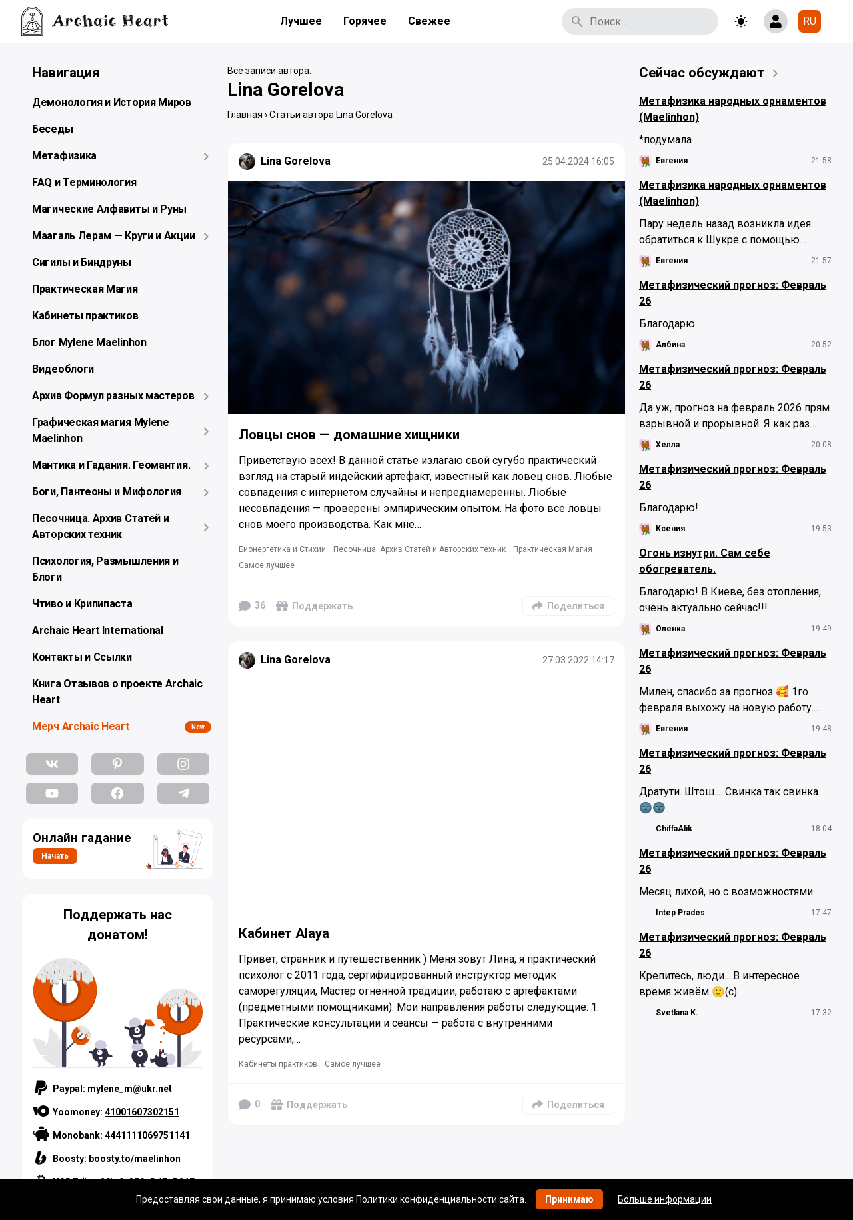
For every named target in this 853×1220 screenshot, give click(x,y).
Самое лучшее (267, 565)
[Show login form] (776, 21)
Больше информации (665, 1199)
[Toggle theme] (741, 21)
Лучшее (301, 21)
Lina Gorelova (296, 161)
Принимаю (569, 1199)
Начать (55, 856)
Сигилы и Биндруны (81, 262)
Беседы (52, 129)
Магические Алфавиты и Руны (109, 209)
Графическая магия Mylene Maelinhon (100, 430)
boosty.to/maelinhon (135, 1158)
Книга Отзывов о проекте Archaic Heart (117, 691)
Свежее (429, 21)
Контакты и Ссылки (82, 657)
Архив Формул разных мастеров (113, 395)
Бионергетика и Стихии (282, 549)
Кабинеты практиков (85, 315)
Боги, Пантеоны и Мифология (106, 491)
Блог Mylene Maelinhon (89, 342)
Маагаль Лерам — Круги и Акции (113, 235)
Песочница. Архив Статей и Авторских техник (100, 526)
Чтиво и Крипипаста (82, 603)
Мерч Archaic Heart (80, 726)
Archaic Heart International (97, 630)
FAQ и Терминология (84, 182)
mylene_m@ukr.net (129, 1088)
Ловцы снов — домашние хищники (349, 435)
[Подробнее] (426, 297)
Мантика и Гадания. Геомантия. (111, 465)
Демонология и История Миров (111, 102)
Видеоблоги (63, 369)
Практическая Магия (85, 289)
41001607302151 (142, 1112)
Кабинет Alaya (284, 933)
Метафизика (64, 155)
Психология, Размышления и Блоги (105, 569)
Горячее (365, 21)
